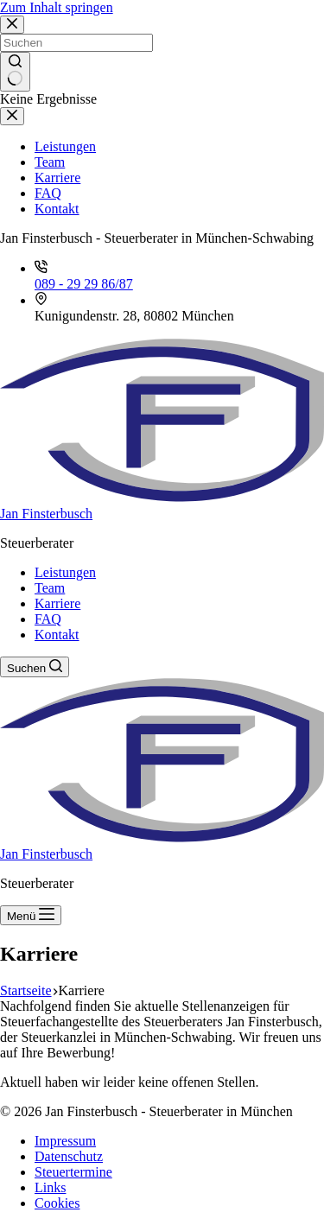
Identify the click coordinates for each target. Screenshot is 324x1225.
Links (50, 1187)
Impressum (65, 1140)
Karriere (57, 603)
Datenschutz (69, 1156)
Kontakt (57, 634)
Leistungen (65, 572)
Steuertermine (73, 1172)
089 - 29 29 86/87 (84, 283)
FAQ (48, 619)
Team (50, 588)
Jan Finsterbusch (46, 513)
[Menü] (30, 915)
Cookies (57, 1203)
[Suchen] (34, 667)
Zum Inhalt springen (56, 7)
